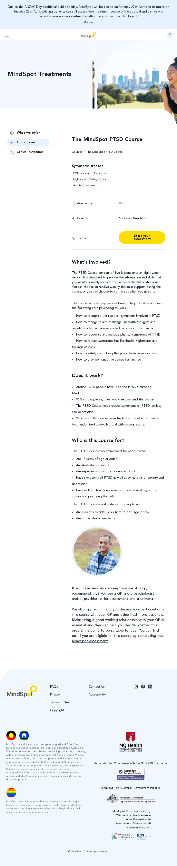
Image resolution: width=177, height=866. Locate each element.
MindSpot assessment (90, 641)
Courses (77, 152)
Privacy (55, 694)
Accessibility (97, 694)
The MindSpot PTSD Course (104, 152)
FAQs (54, 686)
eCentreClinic (146, 418)
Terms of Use (59, 702)
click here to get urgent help (128, 512)
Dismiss (88, 22)
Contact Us (97, 686)
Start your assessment (142, 237)
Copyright (57, 710)
